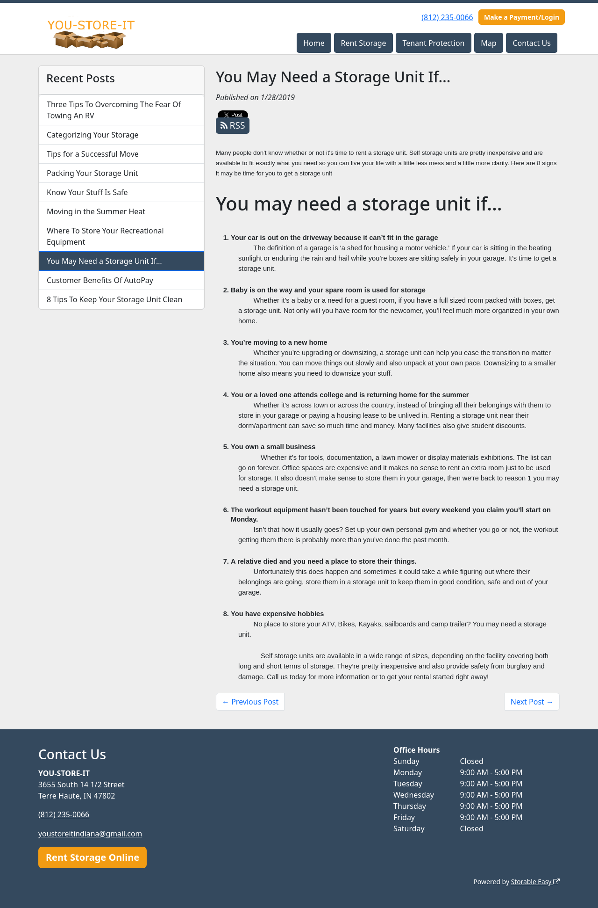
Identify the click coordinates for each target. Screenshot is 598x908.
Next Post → (532, 702)
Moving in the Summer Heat (96, 211)
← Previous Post (250, 702)
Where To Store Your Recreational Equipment (105, 236)
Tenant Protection (433, 43)
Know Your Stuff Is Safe (87, 192)
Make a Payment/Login (521, 17)
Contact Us (531, 43)
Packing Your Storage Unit (92, 173)
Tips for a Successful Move (93, 154)
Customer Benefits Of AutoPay (100, 280)
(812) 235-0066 (447, 17)
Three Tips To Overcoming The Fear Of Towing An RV (114, 110)
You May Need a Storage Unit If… (104, 261)
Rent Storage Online (92, 856)
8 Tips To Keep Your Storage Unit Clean (114, 299)
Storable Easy (535, 881)
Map (488, 43)
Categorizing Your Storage (93, 135)
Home (314, 43)
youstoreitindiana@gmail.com (90, 833)
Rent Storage (363, 43)
